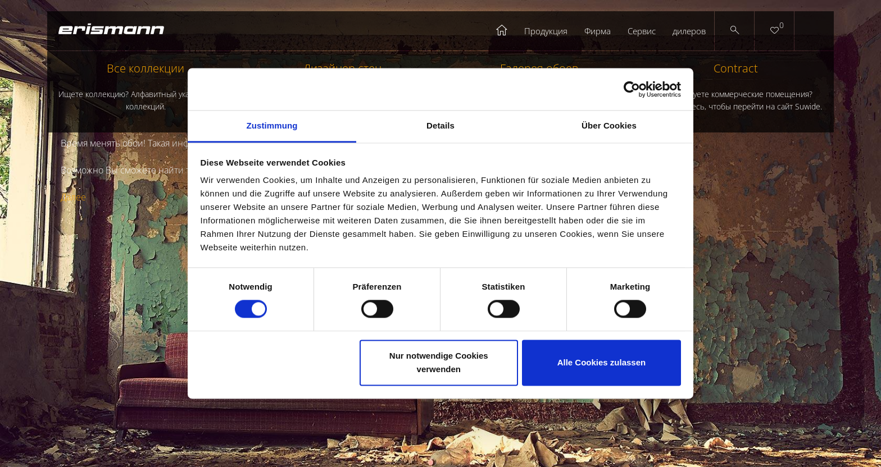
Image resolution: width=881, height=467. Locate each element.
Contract (735, 87)
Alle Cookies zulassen (601, 362)
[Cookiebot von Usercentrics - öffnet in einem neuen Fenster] (632, 89)
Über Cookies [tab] (609, 125)
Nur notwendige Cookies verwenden (438, 362)
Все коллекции (145, 87)
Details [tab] (440, 125)
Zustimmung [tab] (272, 125)
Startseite (502, 31)
